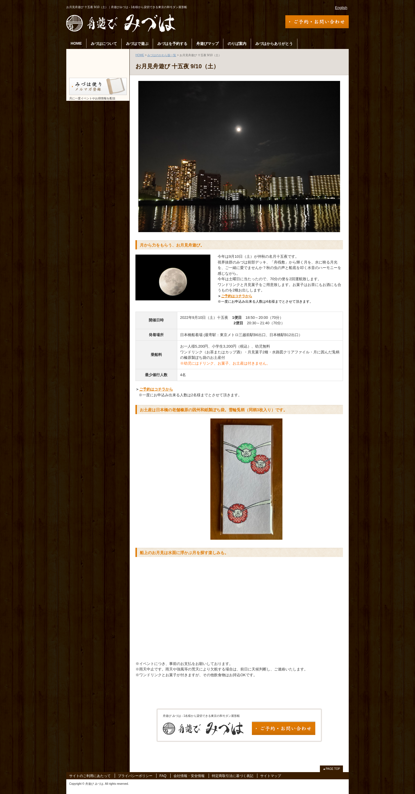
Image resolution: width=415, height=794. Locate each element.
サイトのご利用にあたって (90, 776)
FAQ (162, 776)
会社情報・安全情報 (189, 776)
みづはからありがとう (274, 43)
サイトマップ (270, 776)
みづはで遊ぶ (137, 43)
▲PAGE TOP (331, 768)
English (341, 7)
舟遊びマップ (207, 43)
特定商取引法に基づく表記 (232, 776)
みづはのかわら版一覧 (161, 55)
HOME (76, 43)
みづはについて (104, 43)
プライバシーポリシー (135, 776)
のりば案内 (237, 43)
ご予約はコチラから (236, 296)
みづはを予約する (172, 43)
